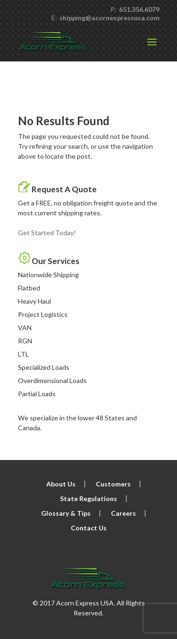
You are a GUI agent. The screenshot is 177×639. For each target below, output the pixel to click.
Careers (123, 513)
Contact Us (89, 528)
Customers (113, 484)
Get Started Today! (47, 233)
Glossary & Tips (66, 513)
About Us (61, 484)
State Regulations (88, 498)
